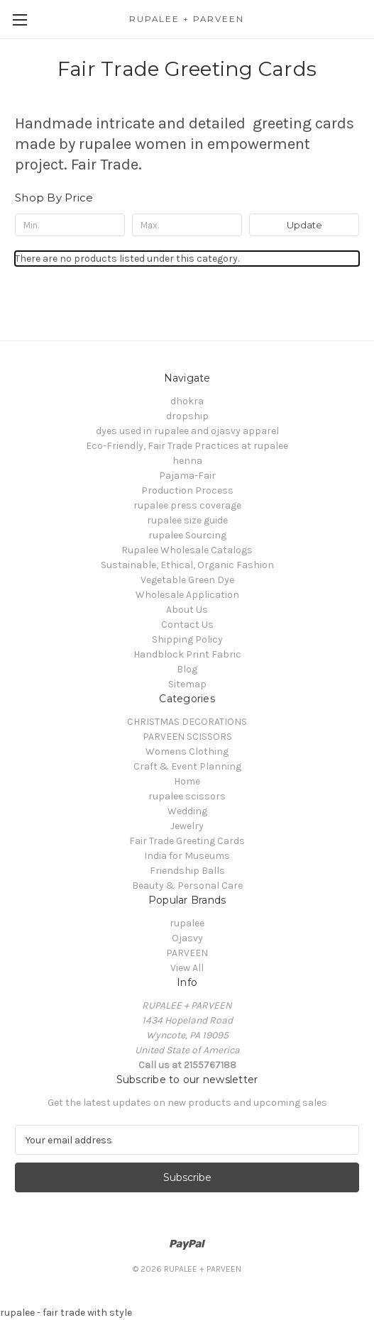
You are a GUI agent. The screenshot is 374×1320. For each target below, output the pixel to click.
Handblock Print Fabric (187, 654)
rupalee (187, 923)
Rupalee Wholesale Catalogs (187, 550)
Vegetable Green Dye (187, 580)
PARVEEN (187, 953)
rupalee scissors (187, 796)
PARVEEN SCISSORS (187, 737)
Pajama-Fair (187, 476)
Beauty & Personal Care (187, 886)
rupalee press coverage (187, 505)
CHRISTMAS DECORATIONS (187, 722)
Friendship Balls (187, 871)
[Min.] (70, 224)
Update (304, 225)
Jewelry (187, 826)
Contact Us (187, 625)
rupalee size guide (187, 520)
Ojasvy (187, 938)
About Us (187, 610)
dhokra (187, 401)
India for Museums (187, 856)
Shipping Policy (187, 639)
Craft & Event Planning (187, 766)
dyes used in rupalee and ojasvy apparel (187, 431)
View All (187, 968)
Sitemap (187, 684)
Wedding (187, 811)
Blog (187, 669)
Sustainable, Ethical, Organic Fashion (187, 565)
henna (187, 461)
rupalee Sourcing (187, 535)
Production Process (187, 490)
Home (187, 781)
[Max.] (187, 224)
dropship (187, 416)
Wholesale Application (187, 595)
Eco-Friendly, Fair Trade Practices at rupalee (187, 446)
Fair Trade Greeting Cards (187, 841)
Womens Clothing (187, 751)
